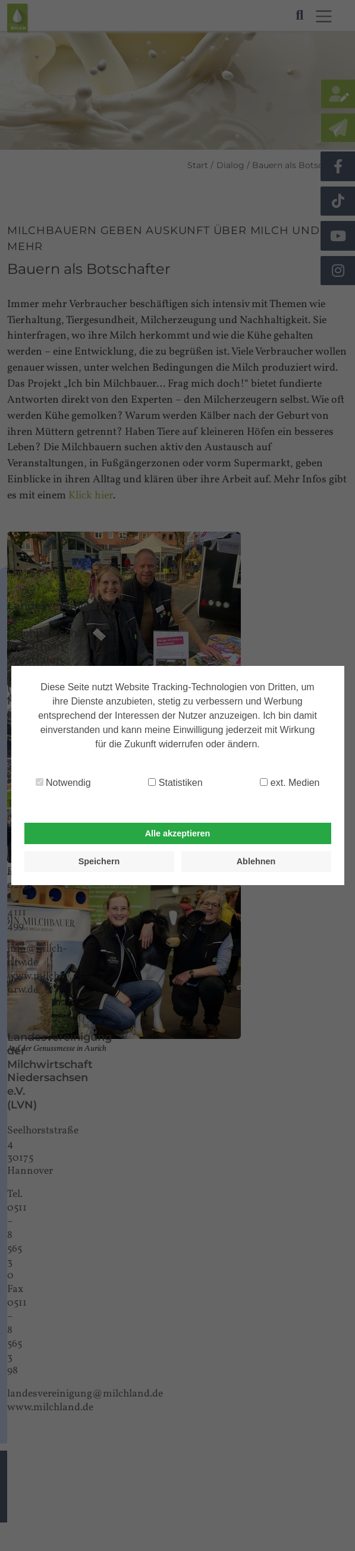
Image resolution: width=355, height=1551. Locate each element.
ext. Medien (289, 783)
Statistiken (175, 783)
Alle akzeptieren (178, 833)
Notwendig (63, 783)
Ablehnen (256, 861)
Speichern (99, 861)
